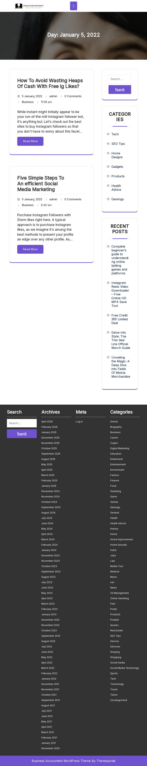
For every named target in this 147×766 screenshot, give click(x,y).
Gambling (115, 491)
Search (120, 89)
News (113, 587)
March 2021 (47, 732)
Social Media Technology (124, 668)
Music (113, 576)
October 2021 (48, 694)
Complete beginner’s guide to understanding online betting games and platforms (119, 259)
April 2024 (47, 534)
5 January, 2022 (32, 96)
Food (113, 485)
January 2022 (48, 678)
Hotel (113, 550)
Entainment (116, 459)
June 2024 (47, 523)
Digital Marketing (119, 448)
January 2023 (48, 614)
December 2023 (50, 555)
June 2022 (47, 651)
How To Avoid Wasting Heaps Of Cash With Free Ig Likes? (50, 83)
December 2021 (50, 684)
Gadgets (117, 167)
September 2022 (50, 635)
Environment (117, 469)
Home (113, 534)
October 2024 (49, 501)
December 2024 (50, 491)
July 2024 (46, 518)
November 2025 (50, 443)
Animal (114, 421)
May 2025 (46, 464)
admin (53, 96)
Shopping (115, 657)
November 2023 (50, 560)
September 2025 (50, 453)
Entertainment (118, 464)
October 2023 (49, 566)
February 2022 (49, 673)
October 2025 (49, 448)
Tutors (114, 694)
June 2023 (47, 587)
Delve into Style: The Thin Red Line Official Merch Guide (120, 340)
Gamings (117, 199)
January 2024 (48, 550)
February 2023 (49, 609)
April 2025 (46, 469)
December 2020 (50, 748)
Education (115, 453)
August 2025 (48, 459)
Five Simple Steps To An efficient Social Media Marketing (40, 183)
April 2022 (46, 662)
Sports (114, 673)
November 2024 (50, 496)
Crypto (114, 443)
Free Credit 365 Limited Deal (119, 319)
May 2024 (46, 528)
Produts (114, 619)
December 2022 (50, 619)
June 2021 (47, 716)
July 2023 (46, 582)
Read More (30, 141)
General (114, 512)
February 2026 (49, 426)
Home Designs (117, 155)
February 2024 (49, 544)
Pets (112, 603)
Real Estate (116, 630)
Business (28, 102)
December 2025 (50, 437)
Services (115, 646)
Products (118, 176)
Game (113, 496)
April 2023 (47, 598)
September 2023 (50, 571)
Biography (116, 426)
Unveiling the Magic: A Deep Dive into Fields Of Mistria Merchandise (120, 366)
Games (114, 501)
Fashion (114, 475)
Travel (113, 689)
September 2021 (50, 700)
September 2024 (50, 507)
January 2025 (48, 485)
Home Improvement (121, 539)
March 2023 (48, 603)
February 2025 (49, 480)
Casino (114, 437)
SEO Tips (118, 144)
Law (112, 560)
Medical (114, 571)
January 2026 (48, 432)
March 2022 (47, 668)
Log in (79, 421)
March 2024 (48, 539)
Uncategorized (118, 700)
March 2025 (47, 475)
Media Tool (116, 566)
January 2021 (48, 743)
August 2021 (48, 705)
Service (114, 641)
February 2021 (49, 737)
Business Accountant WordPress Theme (61, 761)
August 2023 (48, 576)
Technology (117, 684)
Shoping (115, 651)
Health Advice (116, 188)
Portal (113, 609)
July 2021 (46, 710)
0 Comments (73, 96)
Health (114, 518)
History (114, 528)
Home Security (118, 544)
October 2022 (49, 630)
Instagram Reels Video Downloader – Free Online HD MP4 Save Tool (120, 294)
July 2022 (46, 646)
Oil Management (119, 593)
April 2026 (47, 421)
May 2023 (46, 593)
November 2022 (50, 625)
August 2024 (48, 512)
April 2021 (46, 726)
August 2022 (48, 641)
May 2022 (46, 657)
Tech (115, 134)
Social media (117, 662)
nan (112, 582)
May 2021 (46, 721)
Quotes (114, 625)
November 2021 (50, 689)
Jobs (113, 555)
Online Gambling (119, 598)
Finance (114, 480)
